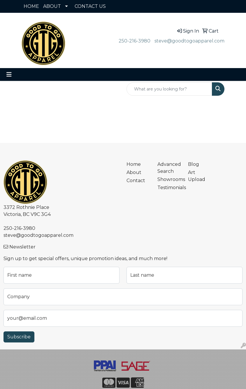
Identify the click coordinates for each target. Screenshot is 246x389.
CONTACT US (90, 6)
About (133, 172)
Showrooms (169, 179)
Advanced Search (169, 167)
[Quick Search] (169, 89)
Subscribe (19, 337)
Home (133, 164)
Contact (135, 180)
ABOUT (52, 6)
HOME (31, 6)
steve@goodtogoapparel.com (189, 41)
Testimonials (169, 187)
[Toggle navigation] (9, 74)
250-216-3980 (134, 41)
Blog (193, 164)
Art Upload (196, 176)
